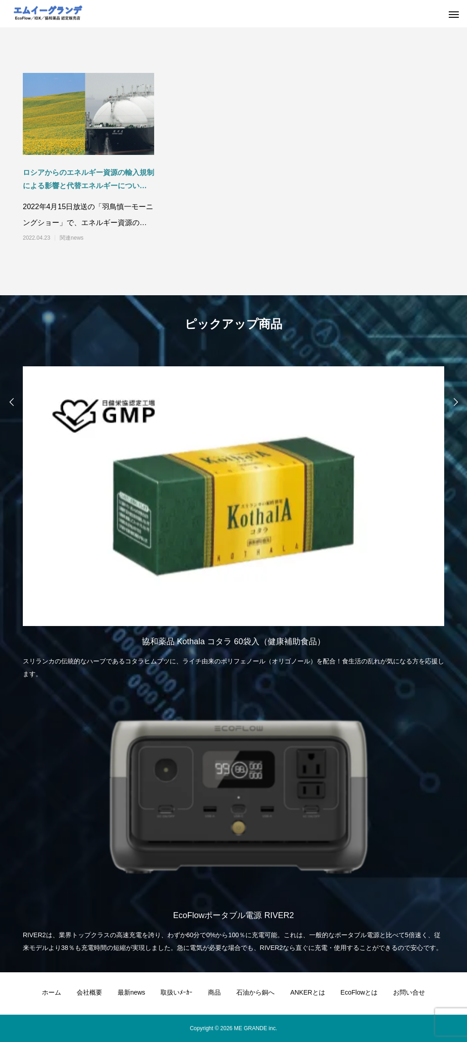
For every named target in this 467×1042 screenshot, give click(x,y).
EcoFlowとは (359, 992)
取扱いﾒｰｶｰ (176, 992)
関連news (71, 238)
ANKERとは (307, 992)
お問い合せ (409, 992)
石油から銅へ (255, 992)
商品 (214, 992)
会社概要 (89, 992)
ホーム (51, 992)
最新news (131, 992)
